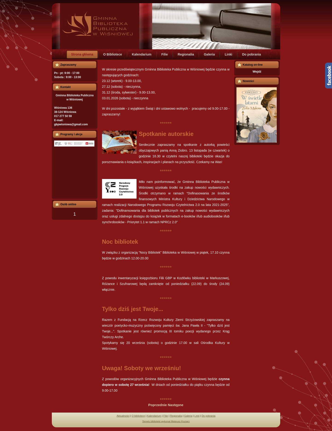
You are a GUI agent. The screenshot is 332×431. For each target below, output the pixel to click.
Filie (165, 415)
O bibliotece (138, 415)
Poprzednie (158, 405)
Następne (175, 405)
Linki (197, 415)
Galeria (188, 415)
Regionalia (176, 415)
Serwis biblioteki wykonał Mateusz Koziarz (166, 421)
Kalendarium (154, 415)
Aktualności (122, 415)
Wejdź (257, 71)
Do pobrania (209, 415)
